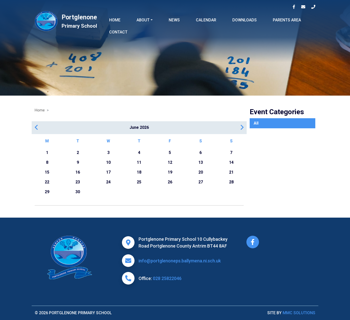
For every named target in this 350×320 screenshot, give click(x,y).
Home (114, 20)
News (174, 20)
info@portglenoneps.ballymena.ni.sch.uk (180, 260)
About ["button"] (143, 20)
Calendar (206, 20)
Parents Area (287, 20)
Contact (118, 32)
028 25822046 (167, 278)
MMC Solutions (299, 312)
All (256, 123)
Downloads (244, 20)
